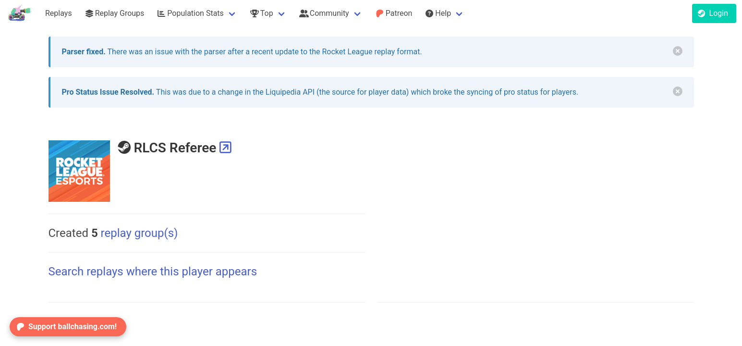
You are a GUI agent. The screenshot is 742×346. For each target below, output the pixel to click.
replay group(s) (134, 233)
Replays (58, 13)
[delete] (677, 51)
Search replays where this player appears (153, 271)
